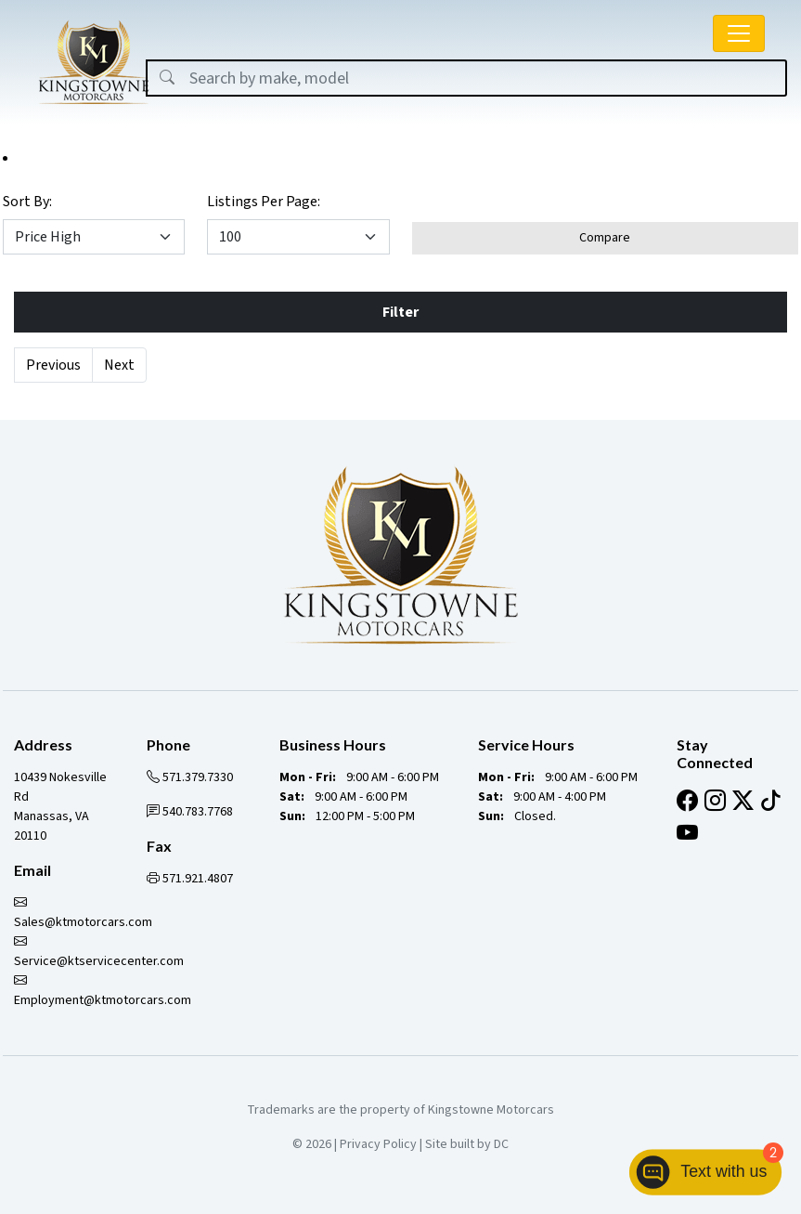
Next (119, 365)
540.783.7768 (190, 812)
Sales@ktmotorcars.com (83, 913)
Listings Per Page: (263, 201)
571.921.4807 (190, 878)
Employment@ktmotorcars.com (102, 991)
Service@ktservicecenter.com (99, 952)
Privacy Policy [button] (378, 1144)
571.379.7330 (190, 777)
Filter (400, 312)
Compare (604, 237)
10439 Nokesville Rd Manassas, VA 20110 (60, 806)
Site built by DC (467, 1144)
